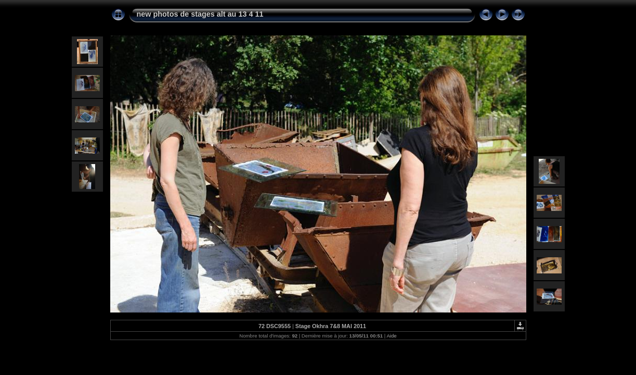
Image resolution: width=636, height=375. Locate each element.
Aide (391, 336)
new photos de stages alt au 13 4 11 (200, 14)
